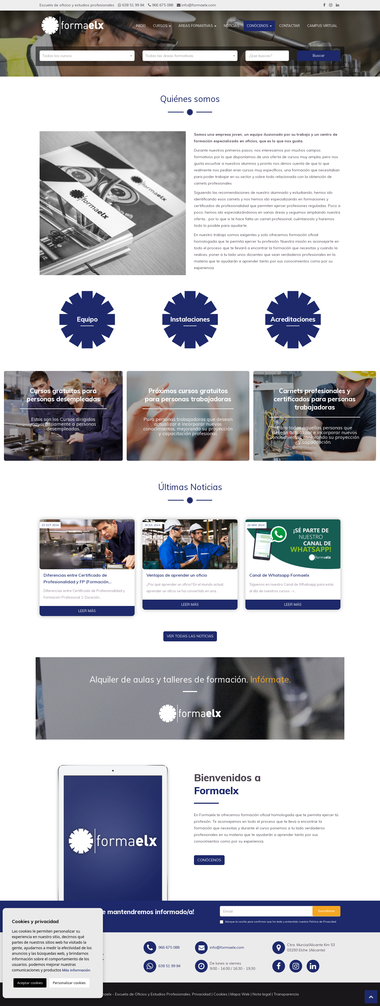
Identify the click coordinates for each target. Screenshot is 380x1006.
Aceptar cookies (29, 982)
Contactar (289, 25)
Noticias (231, 25)
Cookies (220, 994)
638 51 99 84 (131, 5)
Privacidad (201, 994)
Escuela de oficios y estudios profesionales (77, 5)
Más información (76, 970)
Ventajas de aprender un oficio (176, 575)
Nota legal (262, 994)
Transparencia (286, 994)
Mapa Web (240, 994)
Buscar (319, 55)
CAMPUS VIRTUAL (322, 25)
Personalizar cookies (69, 982)
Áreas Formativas (197, 25)
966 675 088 (160, 5)
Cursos (162, 25)
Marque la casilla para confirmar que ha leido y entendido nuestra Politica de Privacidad (280, 921)
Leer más (87, 610)
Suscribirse (326, 911)
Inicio (141, 25)
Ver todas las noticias (190, 636)
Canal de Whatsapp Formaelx (279, 575)
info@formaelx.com (196, 5)
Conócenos (259, 25)
